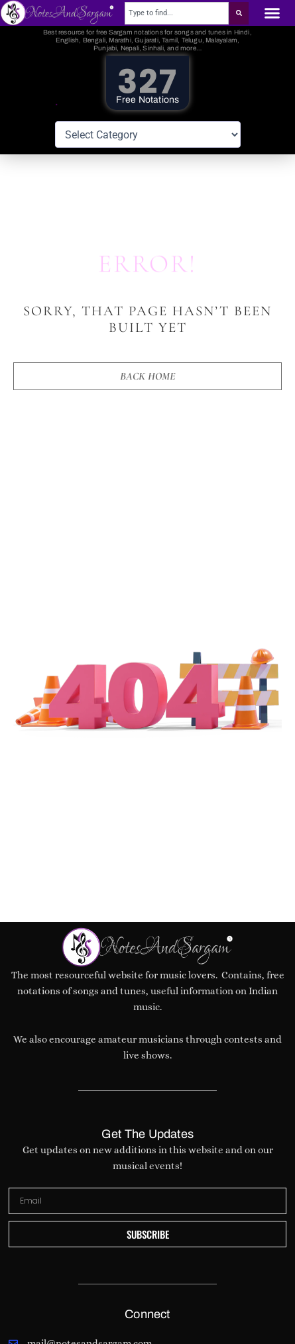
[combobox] (177, 13)
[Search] (239, 13)
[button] (271, 13)
